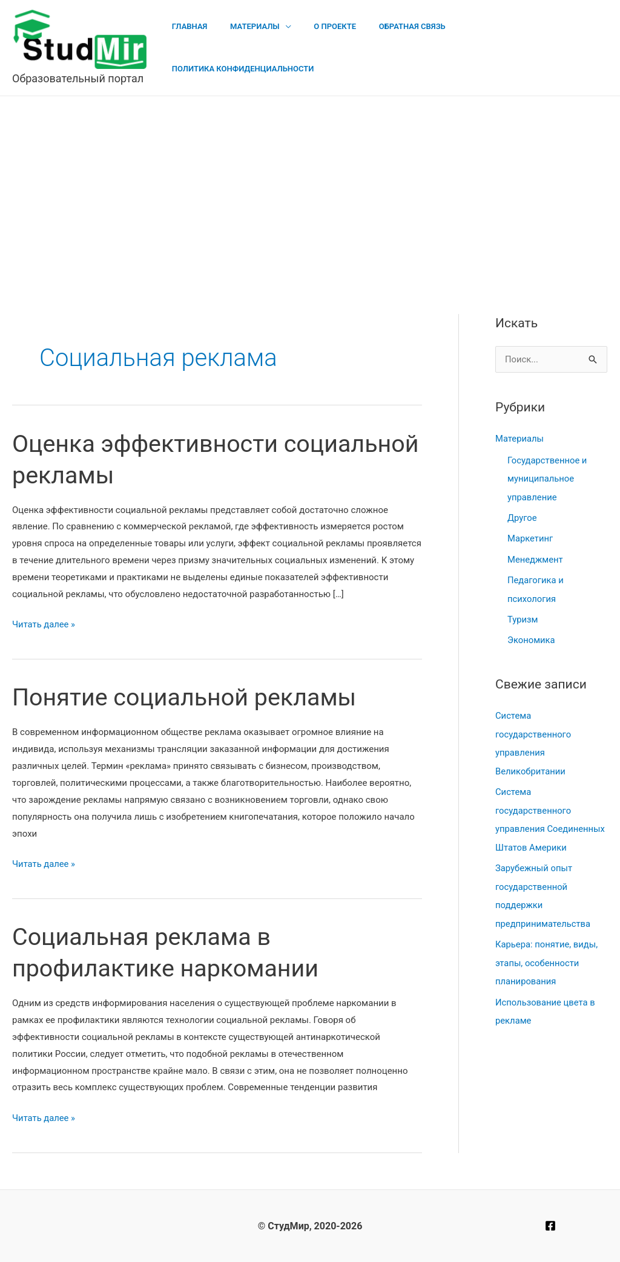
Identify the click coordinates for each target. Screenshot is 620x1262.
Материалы (266, 47)
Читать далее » (44, 624)
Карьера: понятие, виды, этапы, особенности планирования (547, 954)
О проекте (339, 47)
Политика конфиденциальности (529, 47)
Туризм (522, 616)
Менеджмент (535, 557)
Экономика (531, 637)
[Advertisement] (310, 187)
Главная (207, 47)
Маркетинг (530, 537)
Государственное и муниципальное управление (547, 478)
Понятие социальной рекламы (186, 697)
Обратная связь (408, 47)
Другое (522, 516)
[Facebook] (550, 1225)
